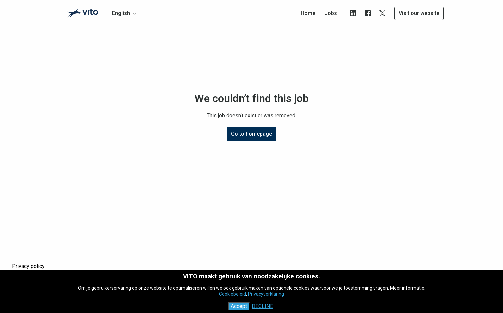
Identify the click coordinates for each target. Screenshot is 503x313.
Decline (262, 306)
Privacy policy (28, 266)
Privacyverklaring (266, 294)
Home (308, 13)
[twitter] (382, 13)
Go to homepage (251, 134)
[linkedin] (353, 13)
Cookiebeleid (232, 294)
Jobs (331, 13)
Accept (239, 306)
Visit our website (419, 13)
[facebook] (367, 13)
